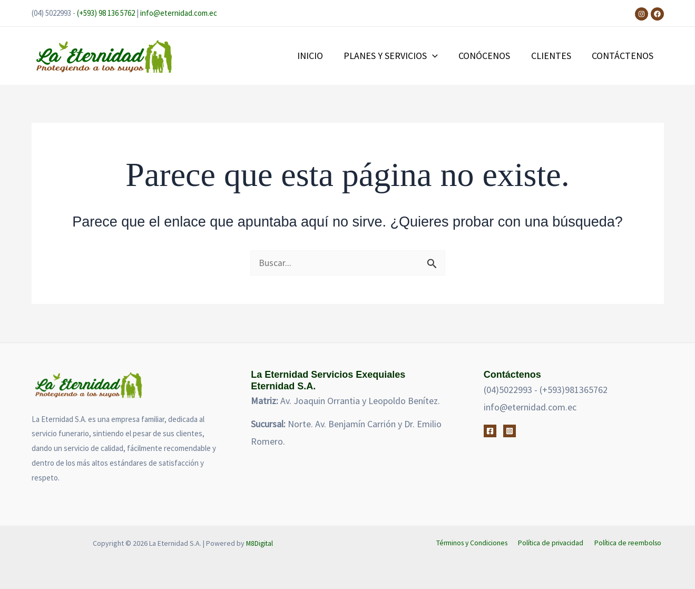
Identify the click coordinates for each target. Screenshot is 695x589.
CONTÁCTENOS (623, 56)
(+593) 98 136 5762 (106, 13)
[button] (438, 56)
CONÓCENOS (489, 56)
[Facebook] (657, 14)
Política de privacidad (553, 543)
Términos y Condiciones (474, 543)
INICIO (318, 56)
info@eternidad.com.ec (178, 13)
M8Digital (260, 543)
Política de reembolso (629, 543)
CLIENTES (554, 56)
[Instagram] (641, 14)
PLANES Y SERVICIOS (397, 56)
